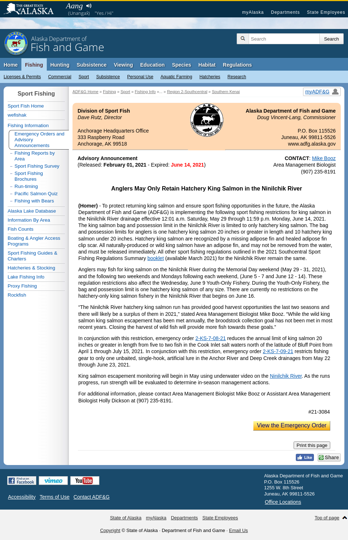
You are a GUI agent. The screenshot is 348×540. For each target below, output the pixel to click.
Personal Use (140, 76)
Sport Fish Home (26, 106)
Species (181, 65)
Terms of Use (54, 497)
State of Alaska (32, 9)
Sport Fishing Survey (36, 166)
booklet (156, 258)
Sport (84, 76)
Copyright (110, 530)
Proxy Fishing (22, 286)
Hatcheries (209, 76)
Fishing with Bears (34, 201)
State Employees (326, 12)
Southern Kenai (226, 91)
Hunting (60, 65)
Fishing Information (28, 125)
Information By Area (29, 220)
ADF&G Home (85, 91)
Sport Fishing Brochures (28, 176)
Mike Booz (324, 158)
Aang (74, 5)
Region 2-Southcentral (187, 91)
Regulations (237, 65)
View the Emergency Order (292, 425)
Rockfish (17, 295)
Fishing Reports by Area (34, 156)
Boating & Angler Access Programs (34, 241)
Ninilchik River (286, 376)
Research (237, 76)
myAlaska (253, 12)
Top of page (327, 517)
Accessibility (22, 497)
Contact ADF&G (92, 497)
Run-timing (26, 186)
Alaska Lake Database (32, 211)
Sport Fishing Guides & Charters (32, 255)
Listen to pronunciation (88, 5)
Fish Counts (20, 229)
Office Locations (283, 502)
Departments (285, 12)
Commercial (59, 76)
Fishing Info (145, 91)
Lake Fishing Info (26, 277)
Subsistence (108, 76)
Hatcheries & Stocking (31, 268)
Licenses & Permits (22, 76)
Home (11, 65)
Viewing (123, 65)
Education (152, 65)
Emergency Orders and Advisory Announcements (39, 139)
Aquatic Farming (176, 76)
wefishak (17, 115)
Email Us (238, 530)
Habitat (206, 65)
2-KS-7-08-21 (210, 338)
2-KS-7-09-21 (278, 351)
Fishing (34, 65)
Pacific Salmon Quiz (36, 193)
